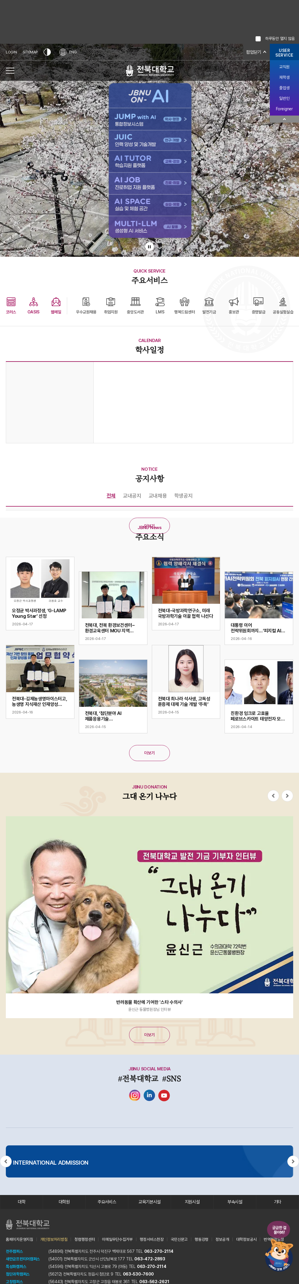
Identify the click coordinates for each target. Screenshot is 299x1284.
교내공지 (132, 496)
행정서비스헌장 (152, 1239)
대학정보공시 (246, 1239)
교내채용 (158, 496)
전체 (111, 496)
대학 (21, 1202)
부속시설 (235, 1202)
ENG (68, 52)
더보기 (149, 526)
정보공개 (222, 1239)
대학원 (64, 1202)
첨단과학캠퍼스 (18, 1274)
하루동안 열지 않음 (280, 38)
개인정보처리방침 (54, 1239)
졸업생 (284, 88)
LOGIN (11, 52)
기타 (277, 1202)
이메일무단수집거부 (117, 1239)
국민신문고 (179, 1239)
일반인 (284, 98)
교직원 (284, 66)
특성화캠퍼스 (16, 1266)
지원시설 (192, 1202)
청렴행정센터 (84, 1239)
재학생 (284, 77)
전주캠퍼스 (14, 1251)
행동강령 (201, 1239)
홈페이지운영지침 (19, 1239)
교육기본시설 (149, 1202)
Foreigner (284, 109)
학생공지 (183, 496)
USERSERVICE (284, 52)
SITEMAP (30, 52)
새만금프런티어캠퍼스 (23, 1259)
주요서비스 (107, 1202)
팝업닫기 (253, 52)
